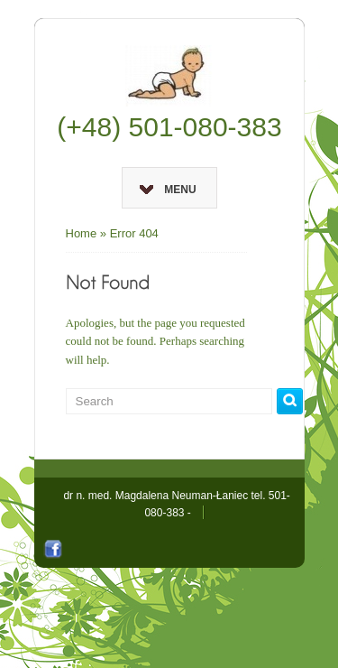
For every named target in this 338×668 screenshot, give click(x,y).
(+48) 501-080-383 (169, 127)
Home (81, 233)
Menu (168, 189)
